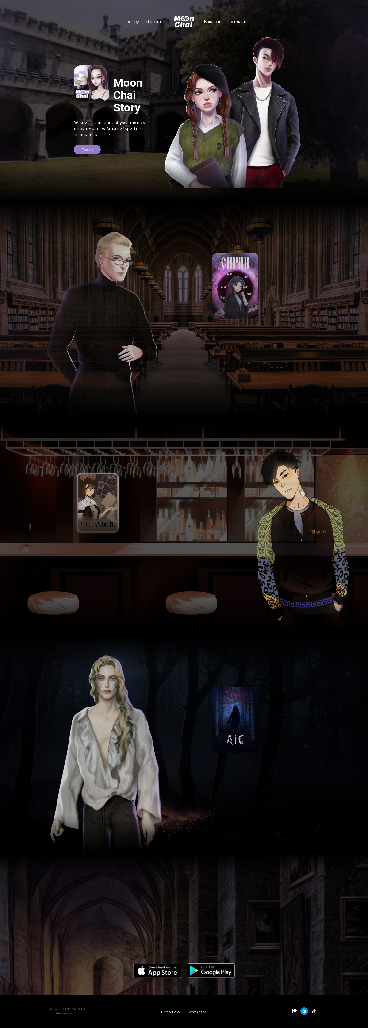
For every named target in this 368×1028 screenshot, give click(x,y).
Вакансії (212, 21)
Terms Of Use (197, 1011)
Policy (170, 1011)
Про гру (131, 21)
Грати (87, 150)
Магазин (154, 21)
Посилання (237, 21)
